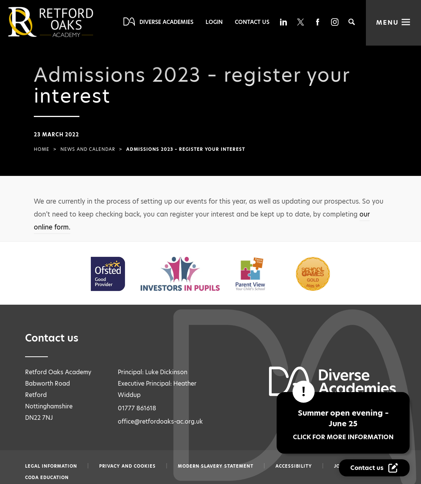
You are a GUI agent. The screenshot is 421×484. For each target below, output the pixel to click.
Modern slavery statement (215, 466)
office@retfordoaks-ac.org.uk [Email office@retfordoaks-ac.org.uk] (160, 421)
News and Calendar (87, 149)
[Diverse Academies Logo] (63, 22)
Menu (387, 22)
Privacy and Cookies (127, 466)
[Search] (351, 21)
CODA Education (47, 478)
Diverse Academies (166, 22)
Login (214, 22)
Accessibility (293, 466)
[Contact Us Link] (375, 468)
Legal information (51, 466)
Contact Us (252, 22)
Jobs (340, 466)
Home (41, 149)
